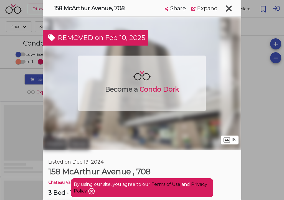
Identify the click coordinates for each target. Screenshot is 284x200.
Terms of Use (165, 184)
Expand (204, 8)
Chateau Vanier (63, 182)
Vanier (79, 144)
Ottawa (54, 144)
